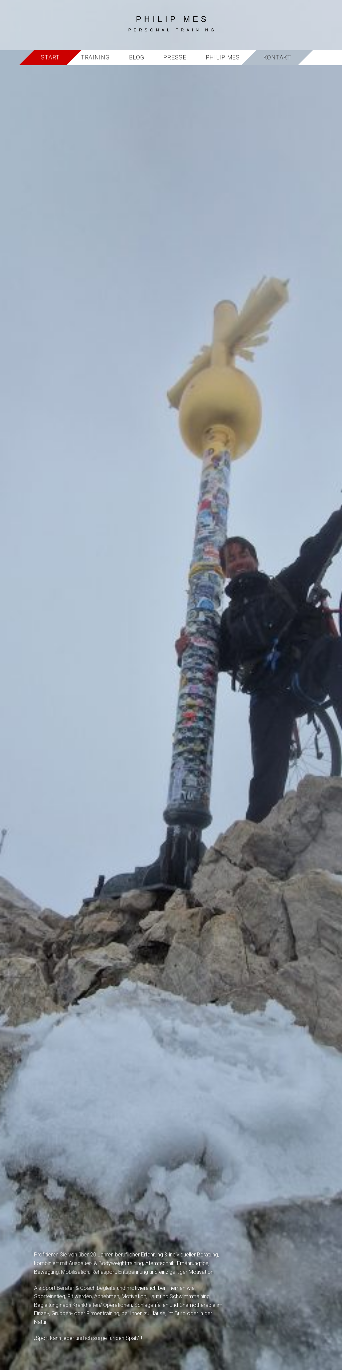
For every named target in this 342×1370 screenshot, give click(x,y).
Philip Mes (223, 57)
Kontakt (277, 57)
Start (50, 57)
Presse (174, 57)
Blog (136, 57)
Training (95, 57)
